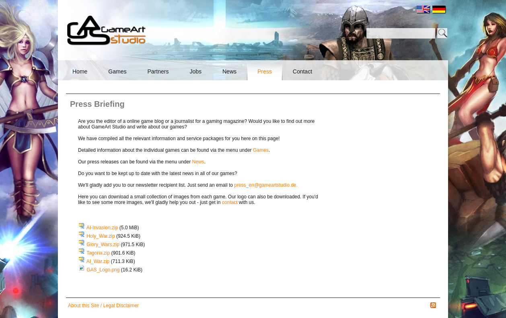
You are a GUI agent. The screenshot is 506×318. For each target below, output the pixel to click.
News (198, 162)
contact (230, 202)
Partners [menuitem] (158, 71)
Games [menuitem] (117, 71)
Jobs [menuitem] (195, 71)
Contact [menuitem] (302, 71)
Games (261, 150)
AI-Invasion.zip (112, 227)
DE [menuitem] (439, 10)
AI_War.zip (110, 261)
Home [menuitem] (79, 71)
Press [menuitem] (264, 71)
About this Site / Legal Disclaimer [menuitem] (103, 305)
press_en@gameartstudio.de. (266, 185)
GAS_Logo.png (114, 270)
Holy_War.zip (113, 236)
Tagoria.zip (110, 253)
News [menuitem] (229, 71)
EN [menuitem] (423, 10)
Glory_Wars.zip (115, 244)
